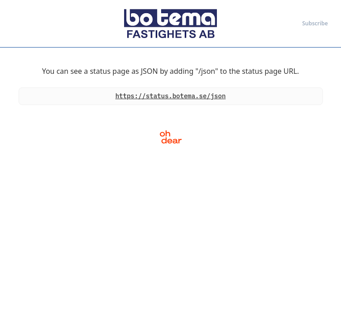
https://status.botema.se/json (170, 96)
